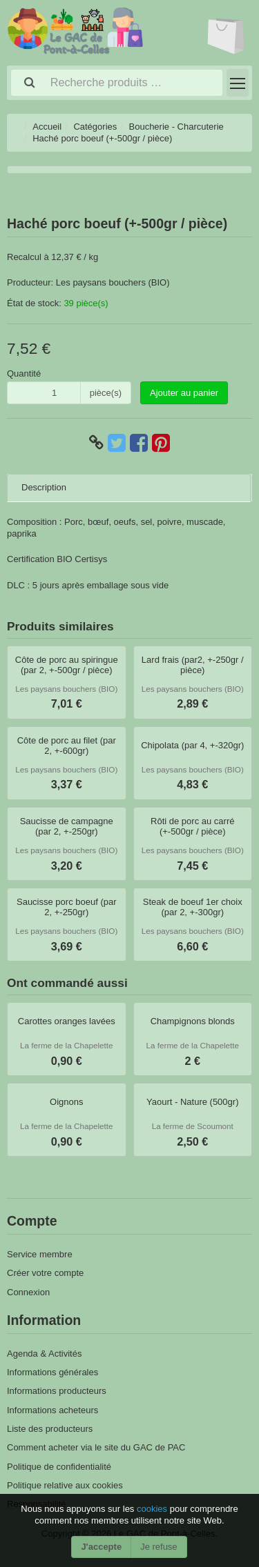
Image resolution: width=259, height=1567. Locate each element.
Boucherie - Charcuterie (176, 126)
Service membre (40, 1254)
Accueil (46, 126)
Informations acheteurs (52, 1410)
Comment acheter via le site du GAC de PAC (96, 1447)
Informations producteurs (56, 1391)
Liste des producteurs (50, 1429)
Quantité (24, 373)
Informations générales (52, 1372)
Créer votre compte (45, 1273)
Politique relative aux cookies (65, 1485)
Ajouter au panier (184, 393)
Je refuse (158, 1546)
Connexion (28, 1292)
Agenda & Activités (44, 1353)
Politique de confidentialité (59, 1466)
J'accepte (101, 1546)
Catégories (95, 126)
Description (43, 487)
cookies (153, 1509)
